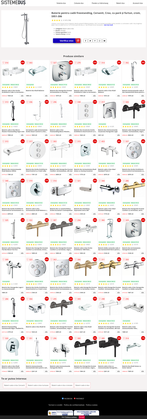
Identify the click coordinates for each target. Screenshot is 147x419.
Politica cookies (92, 405)
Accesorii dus (138, 3)
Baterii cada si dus (82, 385)
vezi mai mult (108, 25)
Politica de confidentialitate (74, 405)
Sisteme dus (61, 3)
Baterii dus (120, 3)
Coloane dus (79, 3)
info (22, 95)
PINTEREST (79, 399)
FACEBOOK (67, 399)
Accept (81, 417)
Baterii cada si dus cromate (62, 385)
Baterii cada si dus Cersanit (14, 385)
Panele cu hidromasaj (100, 3)
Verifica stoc (70, 40)
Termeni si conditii (55, 405)
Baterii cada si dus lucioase (38, 385)
